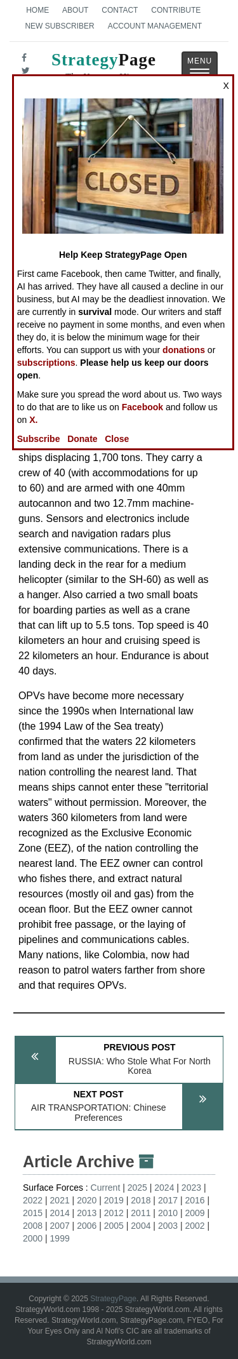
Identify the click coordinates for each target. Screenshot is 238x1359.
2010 (168, 1213)
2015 (33, 1213)
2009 (194, 1213)
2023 (191, 1187)
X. (33, 420)
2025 (137, 1187)
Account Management (155, 26)
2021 (60, 1200)
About (75, 10)
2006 (86, 1226)
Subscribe (38, 439)
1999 (60, 1238)
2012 (114, 1213)
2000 (33, 1238)
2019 (114, 1200)
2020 (86, 1200)
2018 (140, 1200)
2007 (60, 1226)
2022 (33, 1200)
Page (103, 68)
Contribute (176, 10)
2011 (140, 1213)
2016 (194, 1200)
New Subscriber (59, 26)
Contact (120, 10)
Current (106, 1187)
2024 (164, 1187)
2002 (194, 1226)
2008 (33, 1226)
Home (37, 10)
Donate (82, 439)
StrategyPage (113, 1298)
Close (117, 439)
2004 (140, 1226)
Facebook (142, 407)
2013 (86, 1213)
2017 (168, 1200)
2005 (114, 1226)
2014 (60, 1213)
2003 (168, 1226)
